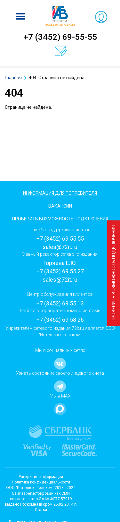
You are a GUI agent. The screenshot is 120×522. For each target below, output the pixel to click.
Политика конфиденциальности (41, 482)
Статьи (41, 510)
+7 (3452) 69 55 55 (60, 238)
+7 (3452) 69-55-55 (60, 37)
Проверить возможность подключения (113, 273)
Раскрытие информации (41, 477)
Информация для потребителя (60, 193)
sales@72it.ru (60, 247)
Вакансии (60, 206)
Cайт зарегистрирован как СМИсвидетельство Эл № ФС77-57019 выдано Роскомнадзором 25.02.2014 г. (41, 499)
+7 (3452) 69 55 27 (60, 271)
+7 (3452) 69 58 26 (60, 319)
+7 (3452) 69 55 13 (60, 303)
